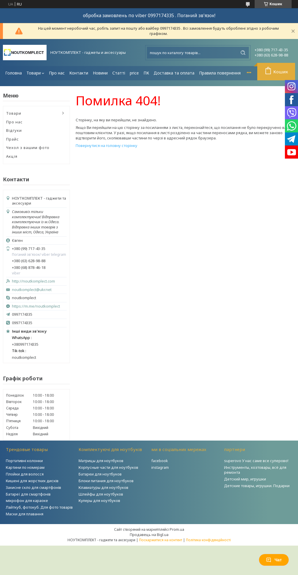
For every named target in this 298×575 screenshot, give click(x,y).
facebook (159, 460)
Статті (118, 73)
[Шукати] (243, 52)
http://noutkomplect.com (33, 281)
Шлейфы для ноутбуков (101, 494)
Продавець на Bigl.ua (149, 534)
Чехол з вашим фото (27, 147)
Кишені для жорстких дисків (32, 480)
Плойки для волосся (25, 474)
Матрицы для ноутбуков (101, 460)
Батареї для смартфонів (28, 494)
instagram (160, 467)
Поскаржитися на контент (160, 539)
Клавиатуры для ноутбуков (103, 487)
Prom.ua (177, 529)
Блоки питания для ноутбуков (106, 480)
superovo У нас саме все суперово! (256, 460)
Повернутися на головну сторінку (106, 145)
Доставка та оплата (174, 73)
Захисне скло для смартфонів (33, 487)
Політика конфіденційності (208, 539)
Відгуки (14, 130)
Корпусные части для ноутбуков (108, 467)
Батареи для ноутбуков (100, 474)
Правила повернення (220, 73)
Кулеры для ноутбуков (99, 500)
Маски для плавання (24, 514)
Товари (33, 73)
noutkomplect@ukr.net (32, 289)
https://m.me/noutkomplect (36, 306)
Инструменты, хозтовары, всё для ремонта (255, 470)
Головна (13, 73)
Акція (11, 156)
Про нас (57, 73)
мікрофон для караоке (27, 500)
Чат (274, 559)
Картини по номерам (25, 467)
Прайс (12, 139)
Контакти (78, 73)
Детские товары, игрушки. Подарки (257, 485)
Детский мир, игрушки (245, 479)
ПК (146, 73)
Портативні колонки (24, 460)
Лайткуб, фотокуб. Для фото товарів (39, 507)
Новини (100, 73)
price (134, 73)
